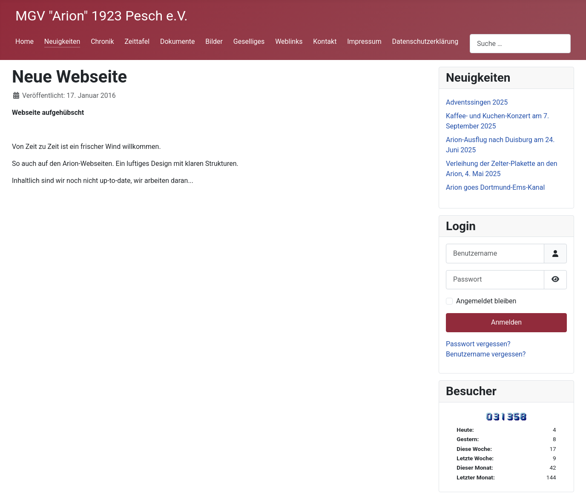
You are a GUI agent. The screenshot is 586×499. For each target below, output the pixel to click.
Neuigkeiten (62, 41)
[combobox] (520, 43)
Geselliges (249, 41)
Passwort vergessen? (478, 344)
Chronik (102, 41)
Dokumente (177, 41)
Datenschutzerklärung (425, 41)
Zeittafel (136, 41)
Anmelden (506, 322)
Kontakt (324, 41)
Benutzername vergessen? (486, 354)
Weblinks (288, 41)
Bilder (214, 41)
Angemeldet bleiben (486, 301)
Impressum (364, 41)
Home (24, 41)
